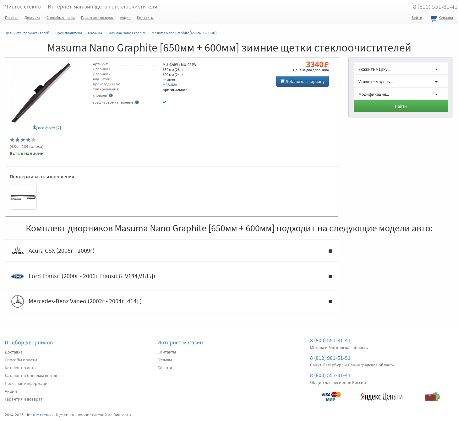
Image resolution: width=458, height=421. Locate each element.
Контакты (145, 17)
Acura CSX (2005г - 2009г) (171, 251)
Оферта (164, 367)
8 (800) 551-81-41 (330, 340)
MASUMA (170, 84)
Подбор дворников (29, 342)
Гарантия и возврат (97, 17)
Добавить (302, 81)
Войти (417, 17)
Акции (125, 17)
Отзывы (164, 360)
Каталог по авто (20, 367)
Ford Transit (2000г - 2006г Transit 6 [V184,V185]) (171, 276)
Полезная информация (27, 383)
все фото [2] (47, 128)
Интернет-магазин (180, 342)
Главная (11, 17)
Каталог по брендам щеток (31, 375)
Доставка (32, 17)
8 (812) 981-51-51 (330, 357)
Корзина (440, 18)
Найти (401, 106)
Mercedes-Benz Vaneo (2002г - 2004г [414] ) (171, 301)
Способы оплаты (60, 17)
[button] (401, 68)
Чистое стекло (81, 6)
